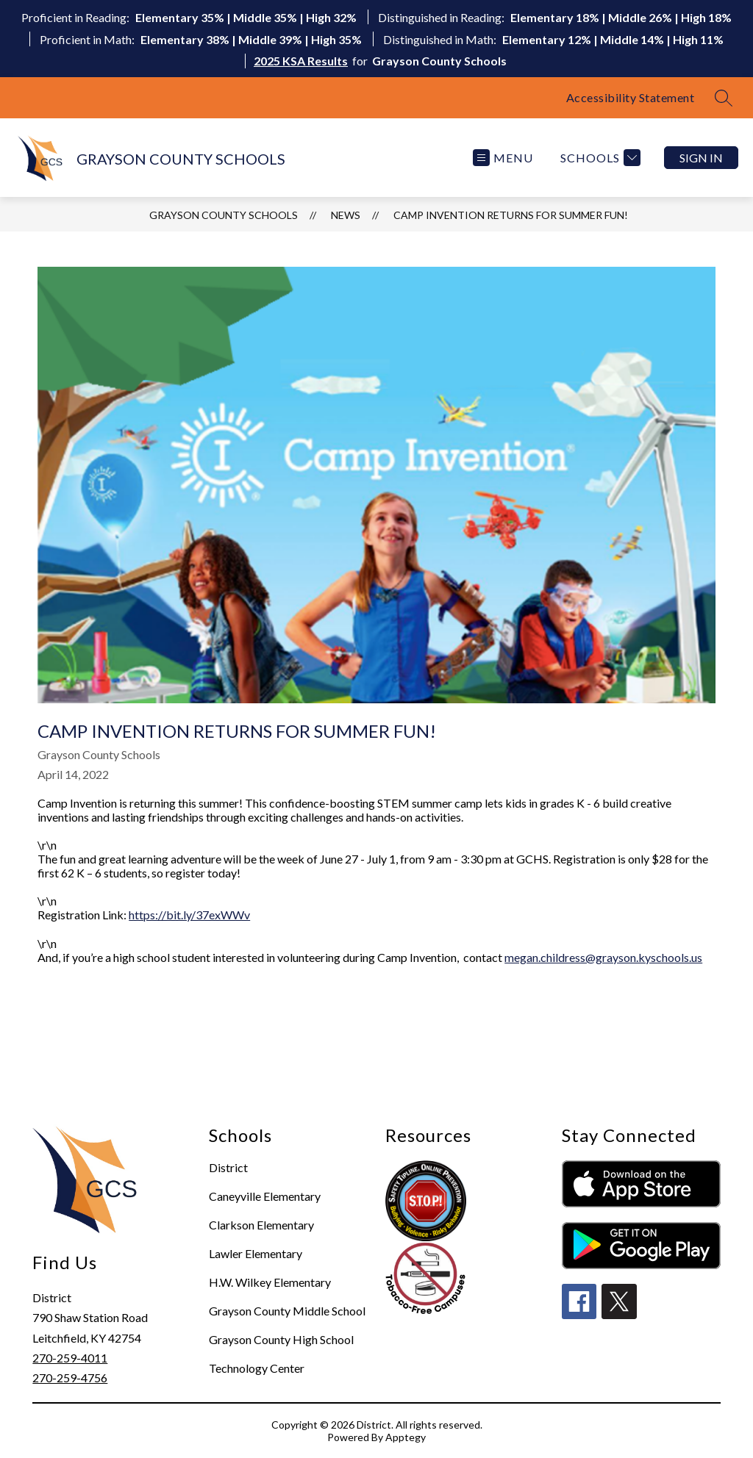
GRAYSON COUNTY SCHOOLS (223, 215)
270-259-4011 (69, 1358)
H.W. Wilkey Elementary (270, 1282)
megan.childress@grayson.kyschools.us (603, 957)
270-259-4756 (69, 1378)
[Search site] (723, 98)
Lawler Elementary (255, 1253)
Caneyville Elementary (265, 1196)
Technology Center (256, 1368)
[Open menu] (503, 157)
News (345, 215)
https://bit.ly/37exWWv (189, 915)
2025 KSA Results (301, 61)
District (228, 1167)
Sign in (701, 158)
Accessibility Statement (630, 97)
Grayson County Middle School (287, 1311)
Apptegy (405, 1437)
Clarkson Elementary (261, 1225)
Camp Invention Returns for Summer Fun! (510, 215)
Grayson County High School (281, 1339)
